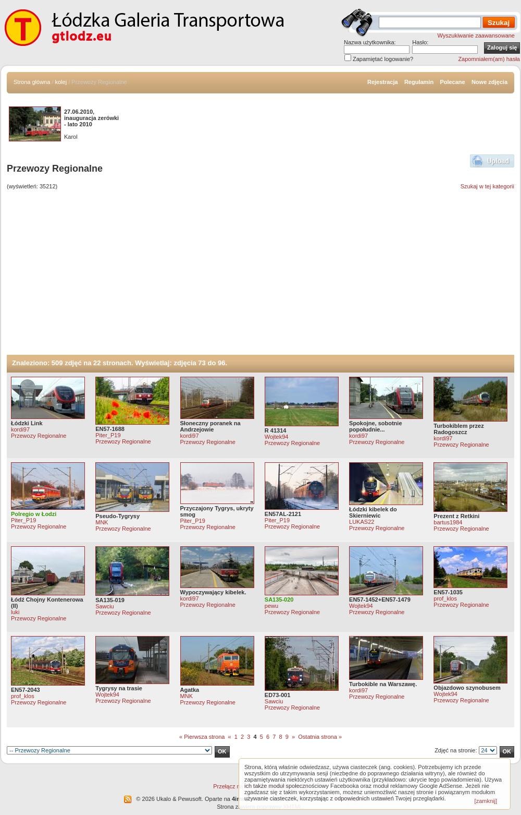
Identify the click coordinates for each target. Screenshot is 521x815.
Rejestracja (382, 82)
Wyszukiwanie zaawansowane (476, 35)
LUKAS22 (361, 522)
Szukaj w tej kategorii (487, 186)
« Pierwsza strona (202, 737)
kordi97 (20, 429)
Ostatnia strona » (320, 737)
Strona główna (32, 82)
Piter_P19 (107, 435)
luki (15, 612)
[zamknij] (486, 801)
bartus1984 (447, 522)
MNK (101, 522)
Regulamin (418, 82)
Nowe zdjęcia (489, 82)
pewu (271, 606)
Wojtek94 (277, 437)
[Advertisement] (260, 276)
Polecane (452, 82)
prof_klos (445, 598)
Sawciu (104, 606)
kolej (61, 82)
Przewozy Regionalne (38, 436)
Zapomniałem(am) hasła (489, 59)
